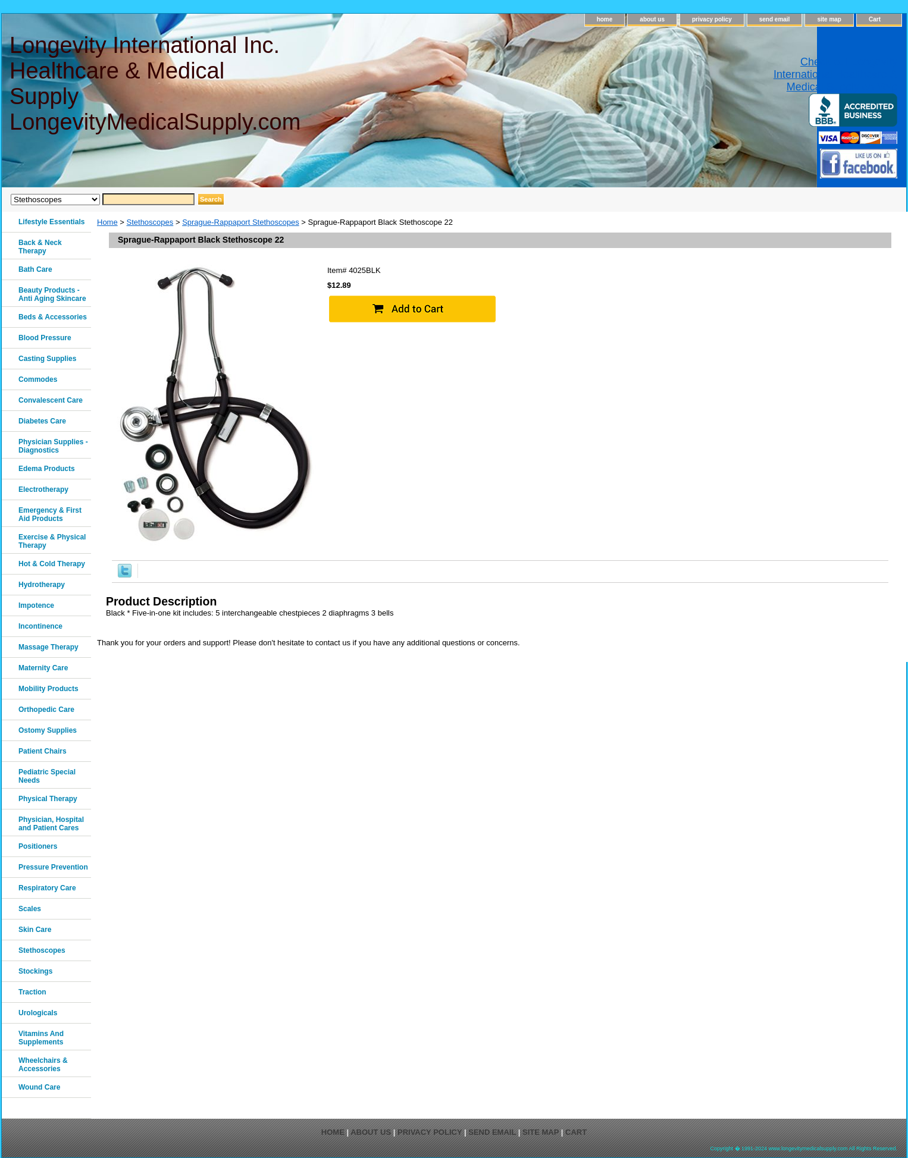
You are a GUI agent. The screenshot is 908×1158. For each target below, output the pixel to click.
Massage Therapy (48, 647)
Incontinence (40, 626)
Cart (875, 19)
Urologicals (37, 1013)
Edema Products (46, 469)
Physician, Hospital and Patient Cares (51, 823)
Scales (29, 909)
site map (829, 19)
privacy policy (712, 19)
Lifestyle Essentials (51, 222)
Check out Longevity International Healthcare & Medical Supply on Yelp (835, 74)
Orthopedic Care (46, 709)
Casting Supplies (47, 358)
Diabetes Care (42, 421)
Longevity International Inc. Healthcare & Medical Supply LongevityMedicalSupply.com (154, 83)
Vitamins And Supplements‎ (41, 1038)
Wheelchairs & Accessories (43, 1064)
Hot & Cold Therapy (51, 564)
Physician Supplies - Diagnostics (53, 446)
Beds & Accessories (52, 317)
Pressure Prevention (53, 867)
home (605, 19)
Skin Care (34, 929)
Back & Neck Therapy (40, 246)
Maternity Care (43, 668)
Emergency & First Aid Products (50, 514)
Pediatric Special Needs (47, 776)
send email (774, 19)
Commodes (37, 379)
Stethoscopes (150, 222)
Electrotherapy (43, 489)
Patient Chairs (42, 751)
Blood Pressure (44, 338)
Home (107, 222)
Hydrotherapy (41, 584)
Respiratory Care (47, 888)
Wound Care (39, 1087)
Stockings (35, 971)
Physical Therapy (47, 799)
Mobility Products (48, 689)
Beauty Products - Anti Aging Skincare (52, 294)
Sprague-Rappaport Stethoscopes (240, 222)
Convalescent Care (50, 400)
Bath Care (35, 269)
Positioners (37, 846)
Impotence (36, 605)
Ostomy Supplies (47, 730)
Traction (32, 992)
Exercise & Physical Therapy (52, 541)
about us (652, 19)
